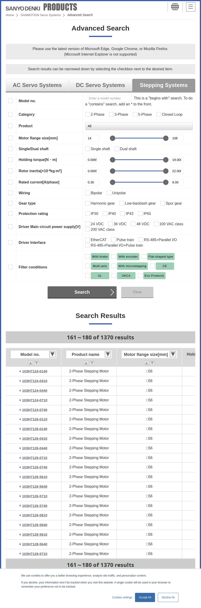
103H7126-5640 (35, 486)
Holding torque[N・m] (38, 160)
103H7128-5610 (35, 534)
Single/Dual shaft (34, 149)
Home (10, 15)
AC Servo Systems (37, 85)
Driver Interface (32, 243)
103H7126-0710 (35, 458)
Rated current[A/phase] (39, 182)
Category (26, 114)
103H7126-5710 (35, 496)
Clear (137, 292)
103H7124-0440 (35, 390)
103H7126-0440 (35, 448)
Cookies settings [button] (122, 597)
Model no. (27, 101)
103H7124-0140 (35, 371)
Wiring (24, 193)
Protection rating (33, 214)
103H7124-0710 (35, 400)
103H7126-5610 (35, 477)
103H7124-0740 (35, 410)
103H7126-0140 (35, 429)
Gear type (27, 203)
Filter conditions (33, 267)
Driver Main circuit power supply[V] (49, 227)
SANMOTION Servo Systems (42, 15)
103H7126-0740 (35, 467)
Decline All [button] (168, 597)
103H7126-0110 (35, 419)
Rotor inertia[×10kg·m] (40, 171)
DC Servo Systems (100, 85)
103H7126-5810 (35, 515)
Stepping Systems (164, 85)
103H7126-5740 (35, 506)
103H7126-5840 (35, 525)
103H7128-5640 (35, 544)
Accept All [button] (145, 597)
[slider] (112, 138)
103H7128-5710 (35, 554)
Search (82, 292)
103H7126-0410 (35, 438)
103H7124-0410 (35, 381)
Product (25, 126)
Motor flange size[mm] (38, 138)
